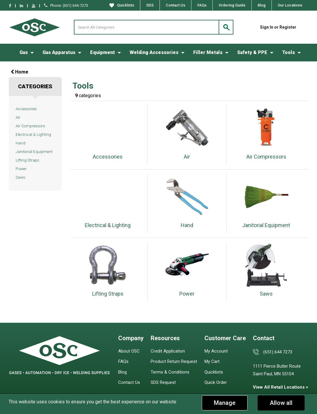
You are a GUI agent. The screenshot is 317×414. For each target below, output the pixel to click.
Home (19, 72)
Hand (20, 143)
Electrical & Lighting (33, 134)
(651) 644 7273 (277, 352)
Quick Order (215, 382)
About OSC (129, 351)
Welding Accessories (154, 52)
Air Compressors (30, 125)
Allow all (281, 402)
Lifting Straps (27, 160)
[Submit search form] (226, 27)
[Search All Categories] (153, 27)
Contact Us (175, 5)
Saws (20, 177)
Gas (23, 52)
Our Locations (290, 5)
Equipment (102, 52)
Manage (224, 402)
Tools (288, 52)
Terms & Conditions (170, 372)
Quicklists (121, 5)
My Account (216, 351)
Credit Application (168, 351)
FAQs (202, 5)
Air (18, 117)
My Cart (212, 361)
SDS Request (163, 382)
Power (21, 168)
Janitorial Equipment (34, 151)
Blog (262, 5)
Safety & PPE (252, 52)
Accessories (26, 108)
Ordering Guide (232, 5)
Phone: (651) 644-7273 (66, 5)
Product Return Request (174, 361)
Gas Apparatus (59, 52)
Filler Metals (207, 52)
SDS (150, 5)
